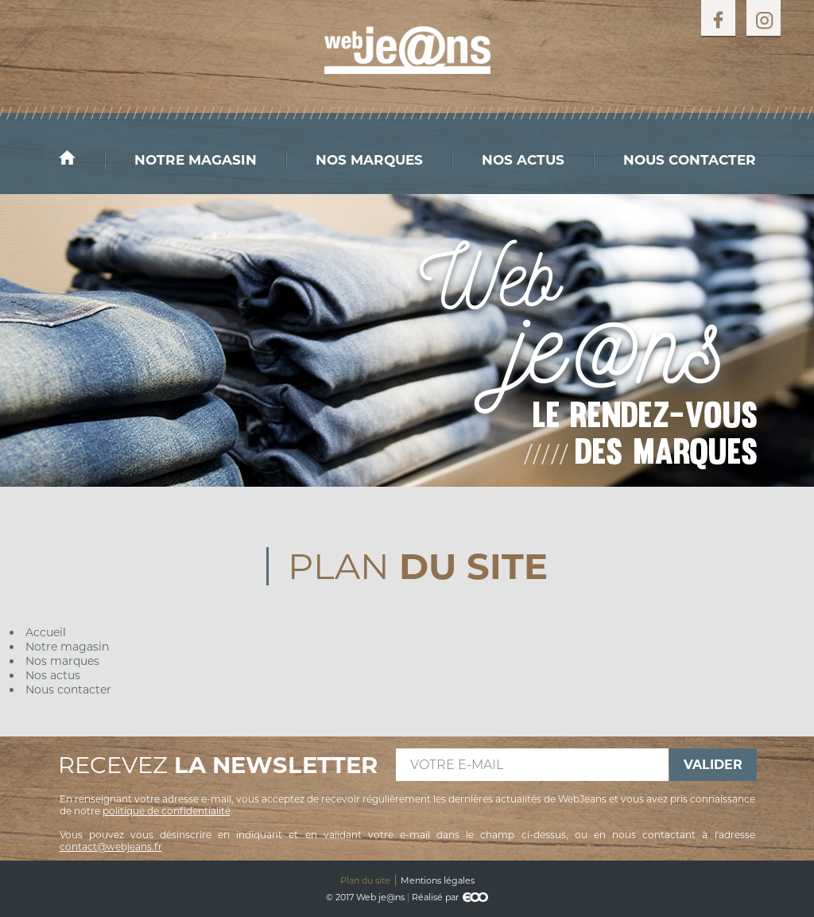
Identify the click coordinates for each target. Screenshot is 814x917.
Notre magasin (195, 160)
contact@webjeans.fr (111, 847)
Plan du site (365, 880)
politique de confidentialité (167, 811)
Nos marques (369, 160)
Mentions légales (438, 880)
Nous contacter (689, 160)
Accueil (82, 157)
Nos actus (523, 160)
